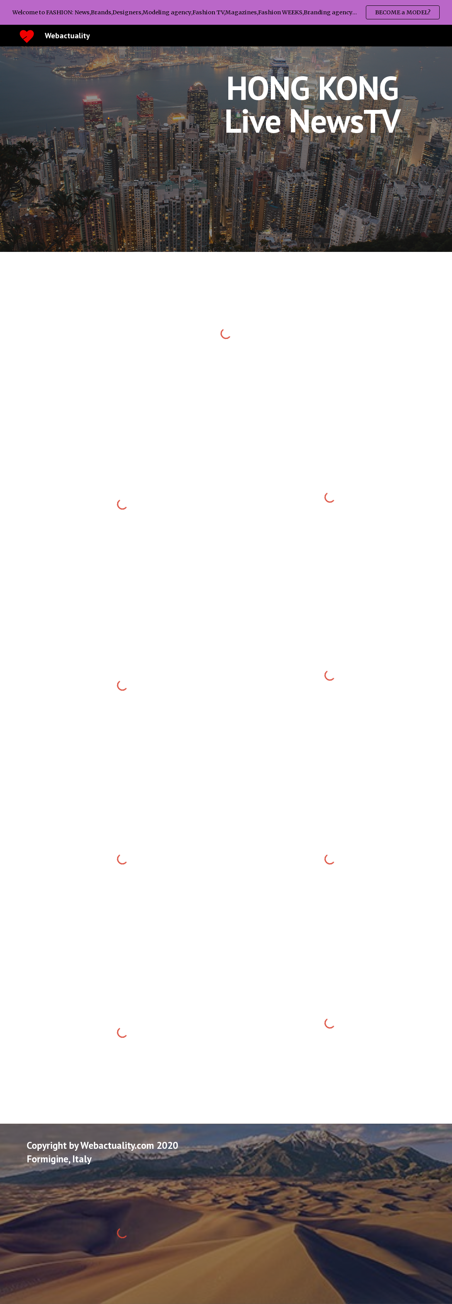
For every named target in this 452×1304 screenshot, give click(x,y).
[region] (226, 12)
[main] (312, 104)
